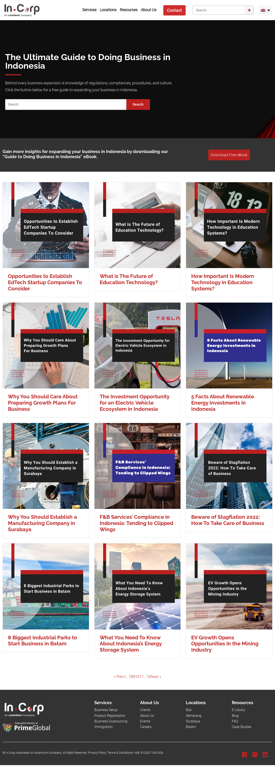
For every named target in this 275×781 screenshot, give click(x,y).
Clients (145, 710)
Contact (174, 10)
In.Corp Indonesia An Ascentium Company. (34, 753)
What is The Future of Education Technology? (129, 279)
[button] (265, 10)
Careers (145, 727)
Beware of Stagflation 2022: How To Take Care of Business (227, 520)
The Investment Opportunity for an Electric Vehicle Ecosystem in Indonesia (134, 402)
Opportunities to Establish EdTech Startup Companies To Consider (45, 282)
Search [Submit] (138, 104)
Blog (235, 716)
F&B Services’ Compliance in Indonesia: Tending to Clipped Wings (136, 523)
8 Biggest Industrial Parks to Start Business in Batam (42, 640)
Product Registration (109, 716)
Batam (191, 727)
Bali (189, 710)
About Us (147, 716)
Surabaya (193, 721)
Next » (156, 677)
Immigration (103, 727)
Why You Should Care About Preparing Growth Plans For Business (43, 402)
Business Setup (106, 710)
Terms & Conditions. (120, 753)
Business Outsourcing (110, 721)
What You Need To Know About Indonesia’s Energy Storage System (131, 643)
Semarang (193, 716)
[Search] (218, 10)
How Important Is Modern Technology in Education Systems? (222, 282)
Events (145, 721)
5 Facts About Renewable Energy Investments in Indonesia (222, 402)
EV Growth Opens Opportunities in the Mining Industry (224, 643)
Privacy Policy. (97, 753)
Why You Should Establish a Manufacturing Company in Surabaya (42, 523)
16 (148, 677)
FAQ (235, 721)
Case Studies (241, 727)
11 (141, 677)
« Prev (119, 677)
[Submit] (249, 10)
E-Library (238, 710)
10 (137, 677)
